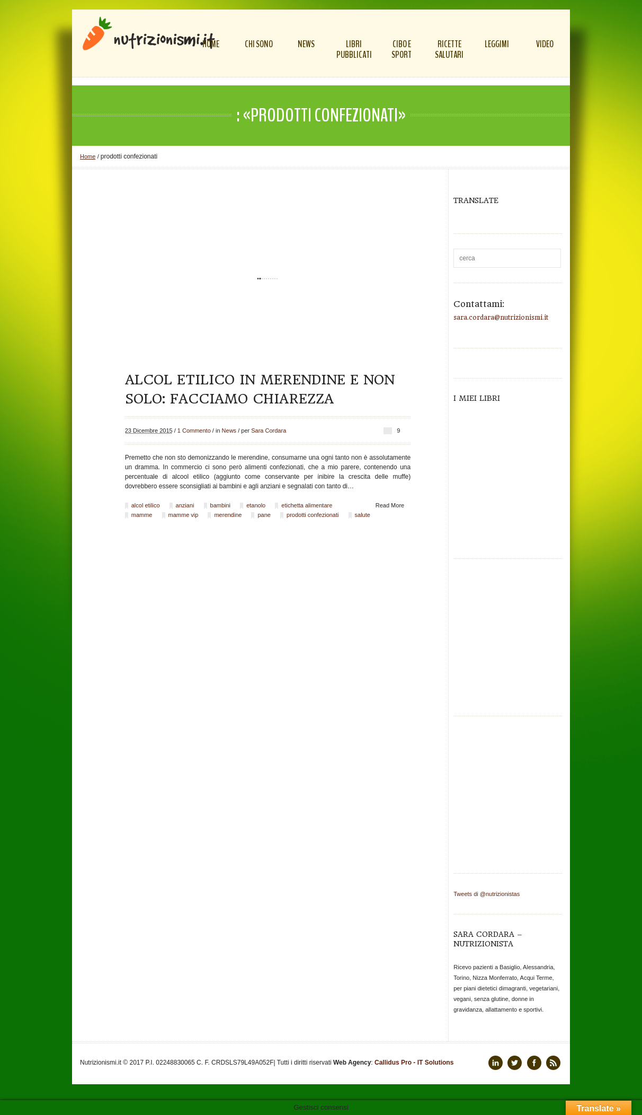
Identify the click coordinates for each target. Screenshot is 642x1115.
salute (362, 515)
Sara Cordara (268, 430)
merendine (228, 515)
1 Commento (194, 430)
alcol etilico (145, 505)
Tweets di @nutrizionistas (486, 894)
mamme (142, 515)
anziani (185, 505)
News (229, 430)
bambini (220, 505)
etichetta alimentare (306, 505)
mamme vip (183, 515)
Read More (390, 505)
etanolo (255, 505)
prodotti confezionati (312, 515)
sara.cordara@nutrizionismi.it (500, 317)
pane (263, 515)
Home (87, 156)
